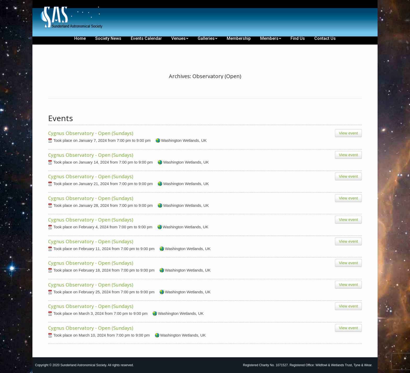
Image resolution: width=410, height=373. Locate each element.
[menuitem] (51, 4)
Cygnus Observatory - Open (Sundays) (90, 133)
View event (348, 133)
